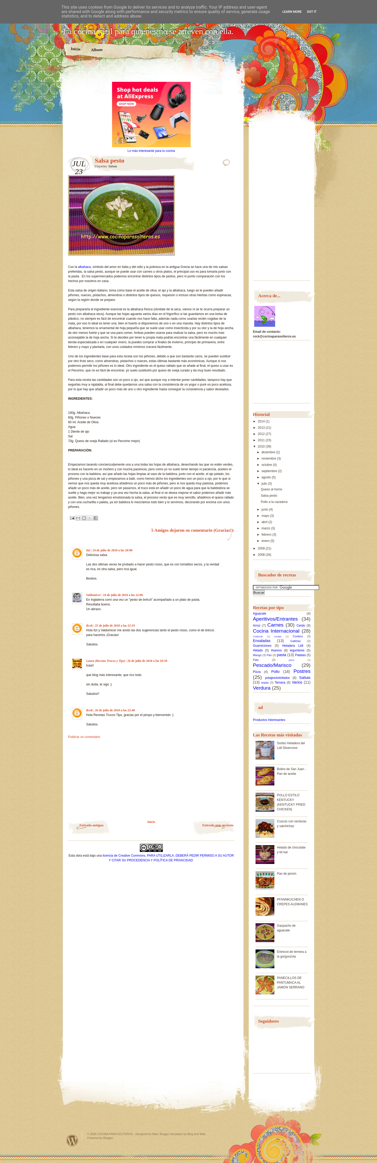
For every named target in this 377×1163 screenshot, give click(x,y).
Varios (297, 682)
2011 (262, 440)
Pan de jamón (286, 873)
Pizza (256, 672)
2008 (262, 555)
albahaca (84, 267)
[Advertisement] (151, 73)
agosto (267, 477)
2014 (262, 421)
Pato (256, 659)
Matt (155, 1134)
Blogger (108, 1137)
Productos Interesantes (269, 720)
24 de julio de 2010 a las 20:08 (112, 550)
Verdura (261, 688)
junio (265, 509)
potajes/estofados (277, 678)
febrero (267, 534)
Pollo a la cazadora (274, 502)
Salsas (112, 166)
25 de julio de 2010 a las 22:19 (115, 625)
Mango (257, 655)
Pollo (275, 671)
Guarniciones (262, 646)
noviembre (269, 458)
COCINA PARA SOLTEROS (115, 1134)
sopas (265, 682)
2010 (262, 446)
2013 (262, 427)
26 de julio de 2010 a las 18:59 (147, 661)
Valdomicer (93, 595)
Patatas (300, 655)
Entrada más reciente (218, 825)
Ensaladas (261, 641)
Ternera (280, 682)
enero (266, 541)
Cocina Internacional (276, 631)
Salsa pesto (269, 495)
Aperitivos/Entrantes (275, 619)
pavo (291, 659)
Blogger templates (171, 1134)
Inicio (75, 49)
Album (97, 49)
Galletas (295, 641)
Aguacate (259, 613)
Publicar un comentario (84, 737)
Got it (312, 12)
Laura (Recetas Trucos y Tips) (105, 661)
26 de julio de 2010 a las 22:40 (115, 710)
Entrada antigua (91, 825)
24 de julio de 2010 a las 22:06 (123, 595)
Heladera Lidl (292, 646)
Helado (258, 650)
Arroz (256, 625)
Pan (269, 655)
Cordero (298, 636)
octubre (267, 465)
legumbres (297, 650)
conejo (277, 636)
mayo (266, 516)
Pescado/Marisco (272, 665)
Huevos (276, 650)
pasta (281, 655)
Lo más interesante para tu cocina (151, 151)
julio (265, 483)
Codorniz (258, 636)
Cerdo (301, 625)
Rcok (89, 625)
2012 (262, 434)
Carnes (275, 625)
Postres (302, 671)
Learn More (292, 12)
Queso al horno (271, 489)
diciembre (269, 452)
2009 (262, 548)
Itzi (88, 550)
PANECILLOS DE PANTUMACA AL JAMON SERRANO (290, 982)
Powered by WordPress (72, 1140)
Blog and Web (196, 1134)
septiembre (270, 471)
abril (265, 522)
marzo (266, 528)
